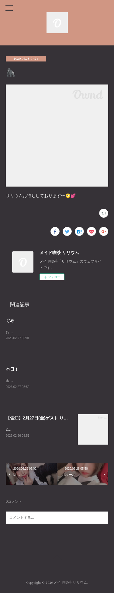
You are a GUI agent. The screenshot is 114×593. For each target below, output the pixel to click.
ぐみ (10, 320)
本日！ (12, 369)
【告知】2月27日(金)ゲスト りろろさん (43, 418)
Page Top (57, 559)
